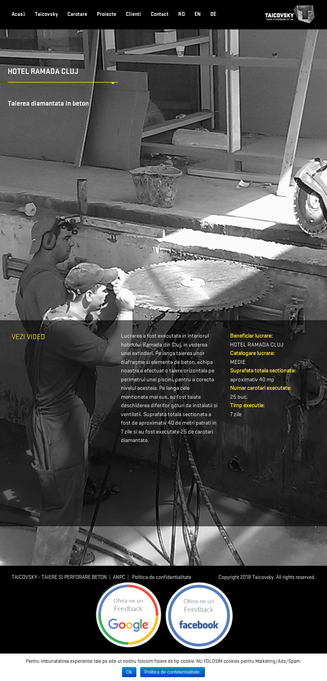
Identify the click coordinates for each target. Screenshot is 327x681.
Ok (129, 672)
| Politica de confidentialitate (158, 577)
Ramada (152, 345)
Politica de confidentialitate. (173, 672)
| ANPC (116, 577)
